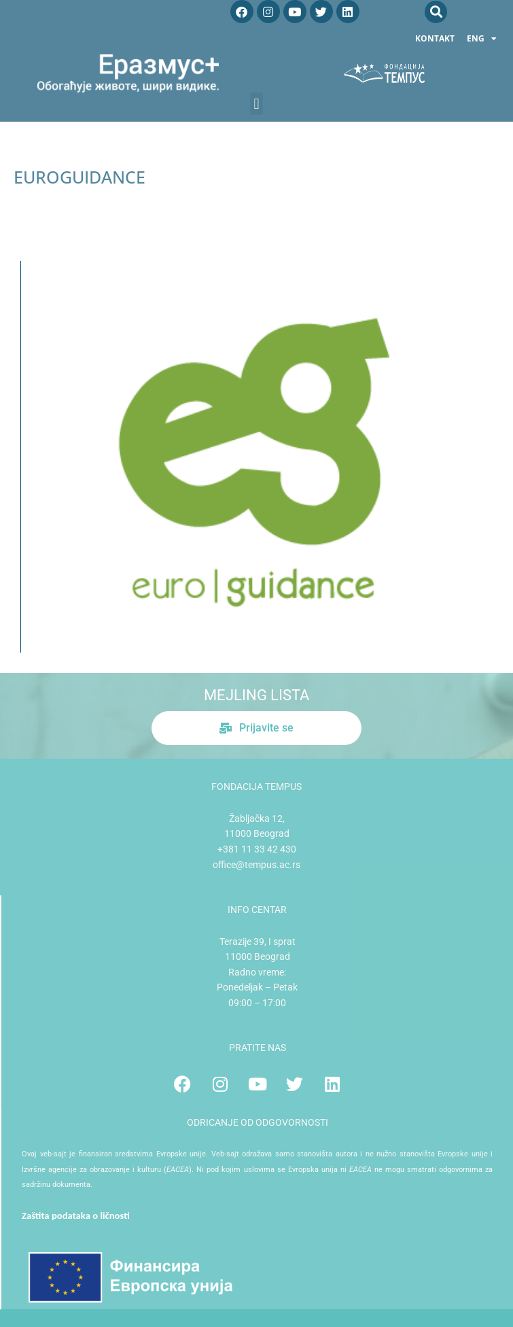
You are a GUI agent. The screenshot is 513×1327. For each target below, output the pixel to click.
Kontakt (435, 38)
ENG (482, 39)
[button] (436, 12)
